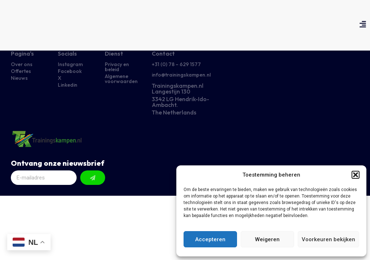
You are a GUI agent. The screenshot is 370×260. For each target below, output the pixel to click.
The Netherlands (174, 112)
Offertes (21, 71)
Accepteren (210, 239)
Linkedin (67, 85)
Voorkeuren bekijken (328, 239)
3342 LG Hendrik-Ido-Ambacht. (180, 101)
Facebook (70, 71)
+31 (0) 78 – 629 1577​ (176, 64)
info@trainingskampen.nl (181, 75)
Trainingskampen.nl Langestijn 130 (177, 88)
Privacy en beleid (117, 67)
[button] (355, 174)
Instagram (70, 64)
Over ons (22, 64)
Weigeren (267, 239)
